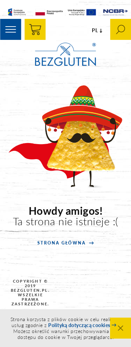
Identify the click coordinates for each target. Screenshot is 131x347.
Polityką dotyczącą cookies (79, 325)
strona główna (61, 243)
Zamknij (120, 328)
